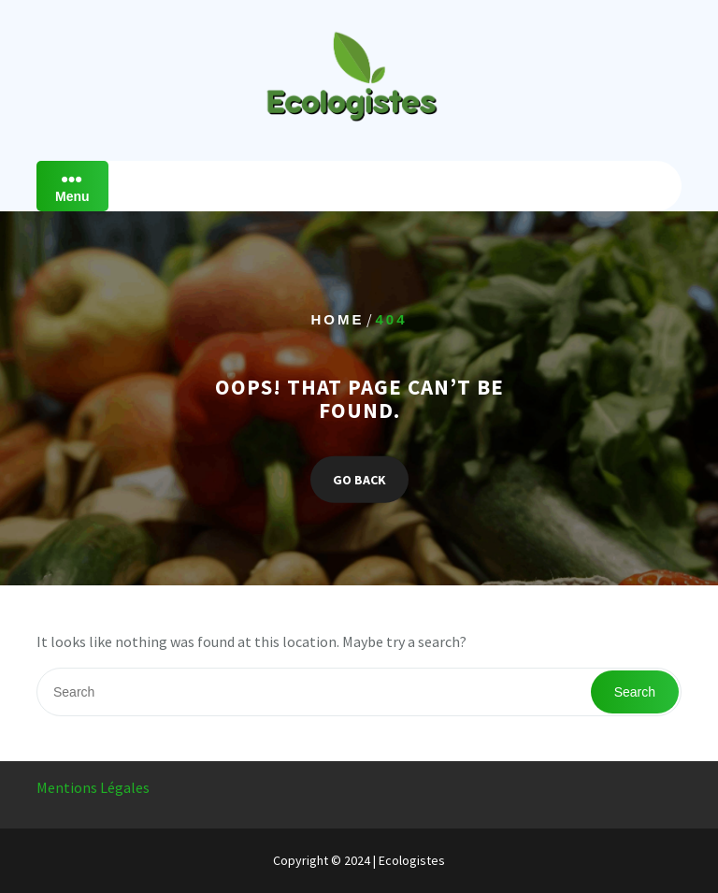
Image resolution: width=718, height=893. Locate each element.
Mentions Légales (93, 787)
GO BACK (359, 478)
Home (337, 319)
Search (634, 691)
